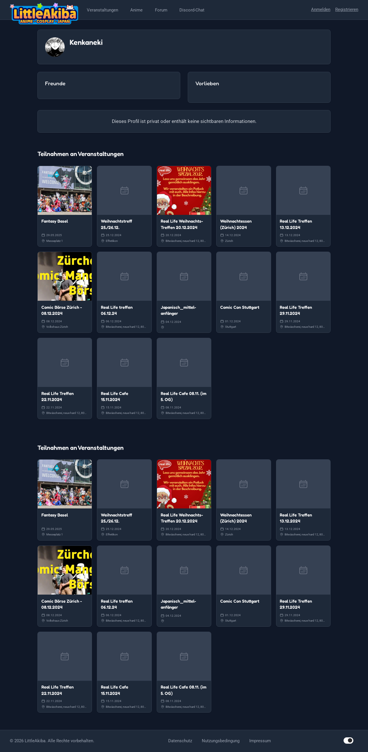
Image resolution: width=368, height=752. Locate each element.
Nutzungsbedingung (220, 740)
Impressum (260, 740)
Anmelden (320, 9)
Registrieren (346, 9)
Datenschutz (180, 740)
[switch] (348, 740)
